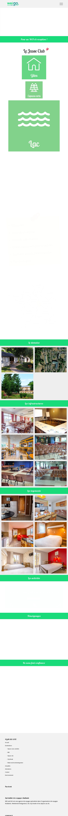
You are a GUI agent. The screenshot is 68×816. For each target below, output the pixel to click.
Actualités (7, 737)
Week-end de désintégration (15, 734)
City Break (10, 731)
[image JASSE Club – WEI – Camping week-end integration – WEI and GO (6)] (18, 351)
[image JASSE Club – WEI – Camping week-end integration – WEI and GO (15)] (18, 500)
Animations (8, 740)
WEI (8, 724)
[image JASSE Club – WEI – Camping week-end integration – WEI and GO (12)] (18, 412)
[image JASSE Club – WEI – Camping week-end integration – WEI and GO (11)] (18, 439)
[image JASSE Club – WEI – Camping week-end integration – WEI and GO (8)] (18, 465)
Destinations (8, 717)
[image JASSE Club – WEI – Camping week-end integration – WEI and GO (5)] (18, 378)
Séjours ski (10, 727)
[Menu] (60, 4)
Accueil (7, 714)
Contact (7, 743)
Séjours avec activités (13, 720)
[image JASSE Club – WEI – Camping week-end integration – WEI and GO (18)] (18, 526)
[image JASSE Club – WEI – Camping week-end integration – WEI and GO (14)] (18, 552)
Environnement (9, 746)
